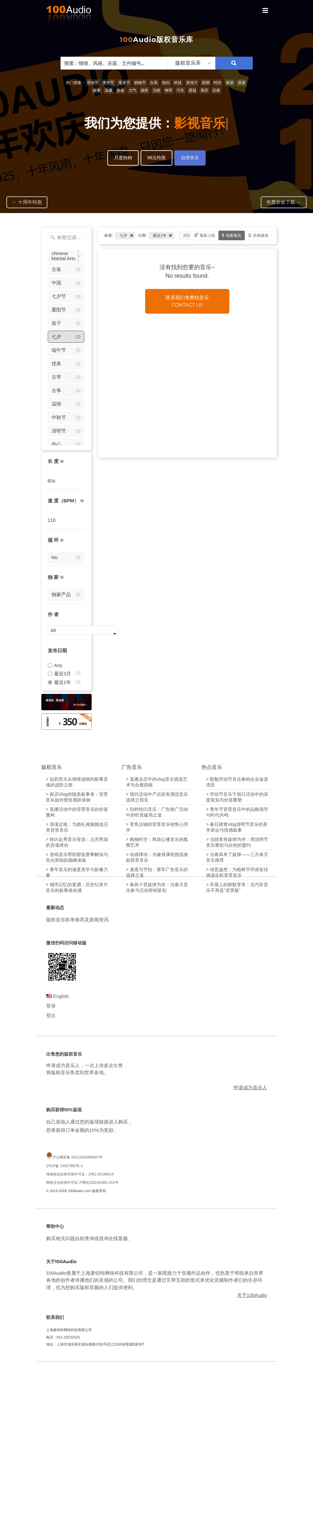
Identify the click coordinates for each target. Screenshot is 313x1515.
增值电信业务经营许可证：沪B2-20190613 (80, 1321)
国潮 (206, 82)
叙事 (97, 90)
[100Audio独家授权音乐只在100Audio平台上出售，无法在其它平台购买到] (62, 577)
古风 (154, 82)
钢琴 (168, 90)
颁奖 (144, 90)
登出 (51, 1162)
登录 (51, 1152)
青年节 (108, 82)
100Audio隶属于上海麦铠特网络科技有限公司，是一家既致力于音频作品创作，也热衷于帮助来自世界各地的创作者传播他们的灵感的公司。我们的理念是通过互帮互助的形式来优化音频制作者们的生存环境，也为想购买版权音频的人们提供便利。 (154, 1427)
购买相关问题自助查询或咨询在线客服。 (89, 1385)
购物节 (140, 82)
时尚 (217, 82)
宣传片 (192, 82)
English (57, 1143)
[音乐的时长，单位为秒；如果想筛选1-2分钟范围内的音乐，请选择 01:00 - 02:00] (62, 461)
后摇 (216, 90)
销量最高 (233, 235)
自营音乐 (190, 157)
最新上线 (207, 235)
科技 (178, 82)
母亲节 (124, 82)
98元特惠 (156, 157)
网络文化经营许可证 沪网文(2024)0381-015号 (82, 1329)
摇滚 (230, 82)
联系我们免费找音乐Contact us (187, 301)
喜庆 (204, 90)
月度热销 (123, 157)
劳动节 (92, 82)
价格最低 (260, 235)
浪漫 (241, 82)
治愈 (157, 90)
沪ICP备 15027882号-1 (64, 1312)
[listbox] (191, 63)
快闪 (166, 82)
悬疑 (192, 90)
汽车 (180, 90)
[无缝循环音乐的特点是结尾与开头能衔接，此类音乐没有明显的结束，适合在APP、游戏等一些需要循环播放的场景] (62, 540)
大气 (132, 90)
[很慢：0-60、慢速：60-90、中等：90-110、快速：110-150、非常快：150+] (82, 501)
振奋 (120, 90)
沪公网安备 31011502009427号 (78, 1304)
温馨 (108, 90)
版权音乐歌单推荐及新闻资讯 (77, 1066)
